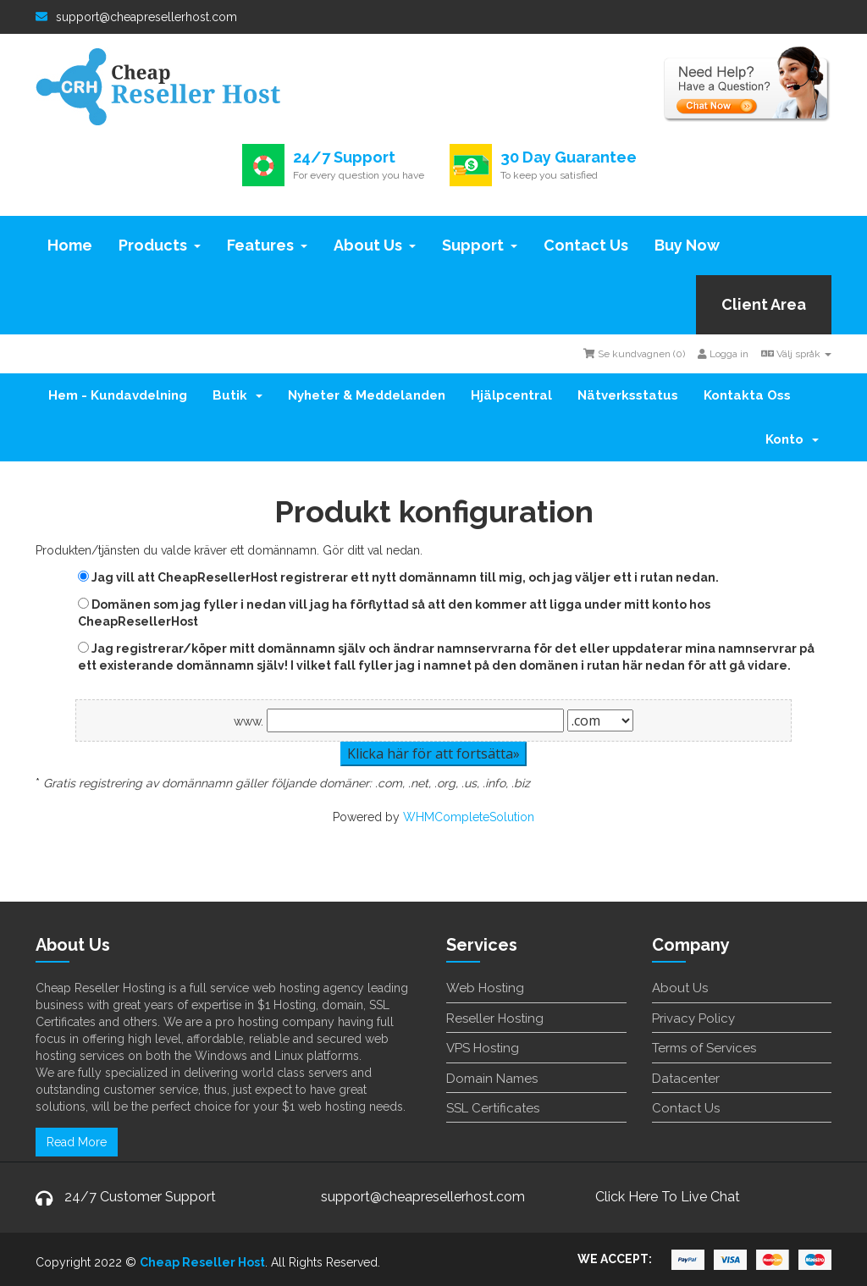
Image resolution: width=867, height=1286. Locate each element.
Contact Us (586, 245)
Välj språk (796, 354)
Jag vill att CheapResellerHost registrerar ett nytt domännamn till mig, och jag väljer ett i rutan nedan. (398, 577)
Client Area (763, 304)
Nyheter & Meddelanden (366, 395)
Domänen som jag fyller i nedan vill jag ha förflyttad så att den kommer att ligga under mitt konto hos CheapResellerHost (394, 613)
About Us (375, 245)
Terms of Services (704, 1048)
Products (160, 245)
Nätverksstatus (627, 395)
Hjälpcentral (511, 395)
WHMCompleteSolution (468, 817)
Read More (77, 1142)
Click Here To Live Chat (667, 1197)
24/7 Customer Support (140, 1197)
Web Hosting (485, 988)
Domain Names (492, 1078)
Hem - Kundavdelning (117, 395)
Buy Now (687, 245)
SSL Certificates (492, 1108)
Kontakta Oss (747, 395)
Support (479, 245)
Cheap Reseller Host (202, 1262)
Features (267, 245)
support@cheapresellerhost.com (136, 17)
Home (69, 245)
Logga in (723, 354)
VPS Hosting (482, 1048)
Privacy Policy (693, 1018)
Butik (237, 395)
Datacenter (686, 1078)
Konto (792, 439)
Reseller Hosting (495, 1018)
